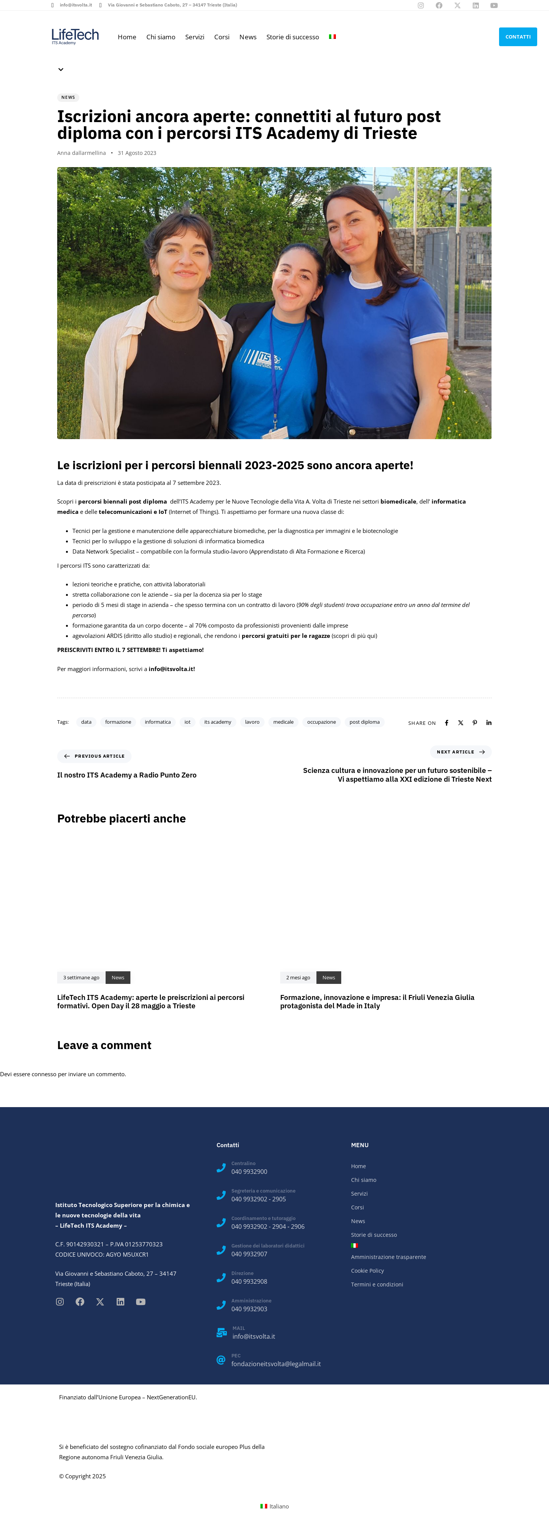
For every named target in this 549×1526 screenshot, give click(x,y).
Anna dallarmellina (81, 152)
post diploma (365, 721)
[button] (59, 69)
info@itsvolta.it (254, 1336)
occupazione (321, 721)
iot (188, 721)
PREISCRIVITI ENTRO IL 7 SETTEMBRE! (109, 650)
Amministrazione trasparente (388, 1256)
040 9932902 (249, 1199)
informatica (158, 721)
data (86, 721)
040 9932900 (249, 1171)
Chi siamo (160, 36)
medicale (283, 721)
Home (127, 36)
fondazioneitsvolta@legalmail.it (276, 1364)
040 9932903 (249, 1309)
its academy (217, 721)
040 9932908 (249, 1281)
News (247, 36)
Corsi (222, 36)
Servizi (194, 36)
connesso (44, 1074)
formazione (118, 721)
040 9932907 (249, 1254)
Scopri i (113, 501)
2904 (279, 1226)
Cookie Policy (367, 1270)
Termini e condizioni (377, 1284)
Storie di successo (292, 36)
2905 (279, 1199)
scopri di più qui (354, 635)
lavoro (252, 721)
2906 (298, 1226)
